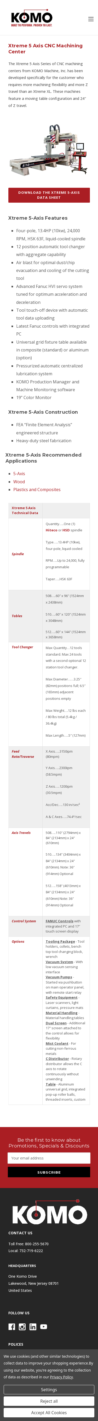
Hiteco (51, 530)
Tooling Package (60, 941)
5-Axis (19, 473)
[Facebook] (11, 1326)
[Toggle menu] (91, 19)
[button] (49, 198)
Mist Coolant (57, 1043)
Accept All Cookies (49, 1413)
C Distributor (57, 1058)
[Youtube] (43, 1326)
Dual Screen (56, 1023)
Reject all (49, 1401)
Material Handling (62, 1012)
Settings (49, 1389)
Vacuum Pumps (59, 977)
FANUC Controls (59, 921)
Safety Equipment (62, 997)
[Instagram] (22, 1326)
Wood (19, 482)
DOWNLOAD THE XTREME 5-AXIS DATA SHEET (49, 195)
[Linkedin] (33, 1326)
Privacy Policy (61, 1376)
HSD (66, 530)
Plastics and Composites (37, 489)
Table (51, 1084)
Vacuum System (59, 961)
